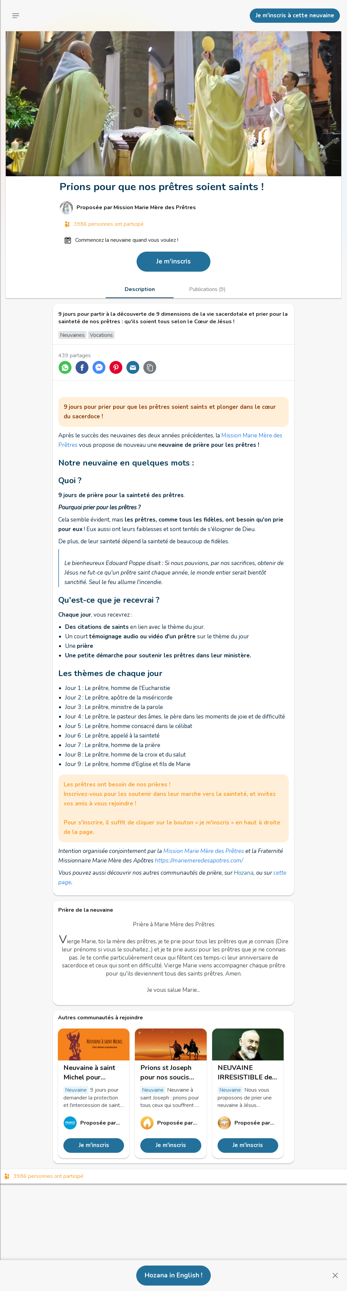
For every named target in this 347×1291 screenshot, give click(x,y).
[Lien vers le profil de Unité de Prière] (248, 1123)
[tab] (140, 289)
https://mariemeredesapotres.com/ (199, 861)
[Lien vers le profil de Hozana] (170, 1123)
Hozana (243, 873)
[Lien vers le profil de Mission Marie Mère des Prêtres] (173, 208)
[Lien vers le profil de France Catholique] (93, 1123)
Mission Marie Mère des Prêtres (203, 851)
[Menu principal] (15, 15)
